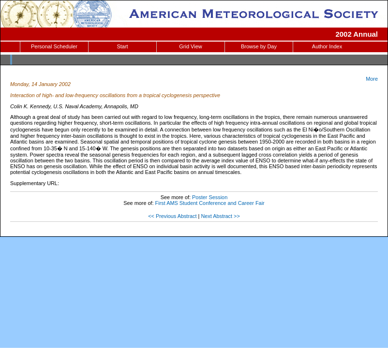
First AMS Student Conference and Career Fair (210, 203)
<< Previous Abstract (172, 216)
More (372, 79)
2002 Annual (356, 34)
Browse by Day (259, 46)
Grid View (190, 46)
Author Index (327, 46)
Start (122, 46)
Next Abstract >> (220, 216)
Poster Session (209, 197)
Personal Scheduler (54, 46)
